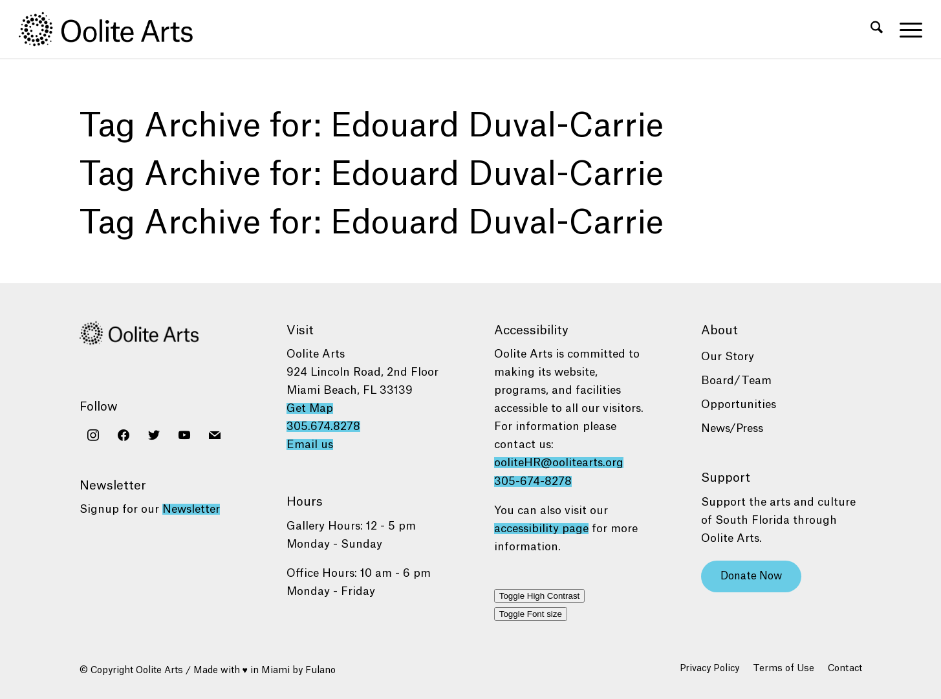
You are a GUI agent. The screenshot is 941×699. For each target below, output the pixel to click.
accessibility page (541, 528)
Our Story (727, 356)
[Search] (876, 29)
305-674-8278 (533, 481)
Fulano (320, 670)
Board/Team (736, 380)
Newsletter (191, 509)
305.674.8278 (323, 426)
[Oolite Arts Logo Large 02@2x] (113, 29)
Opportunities (738, 404)
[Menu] (906, 29)
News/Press (732, 428)
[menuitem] (876, 29)
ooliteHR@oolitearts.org (558, 462)
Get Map (310, 408)
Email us (310, 444)
